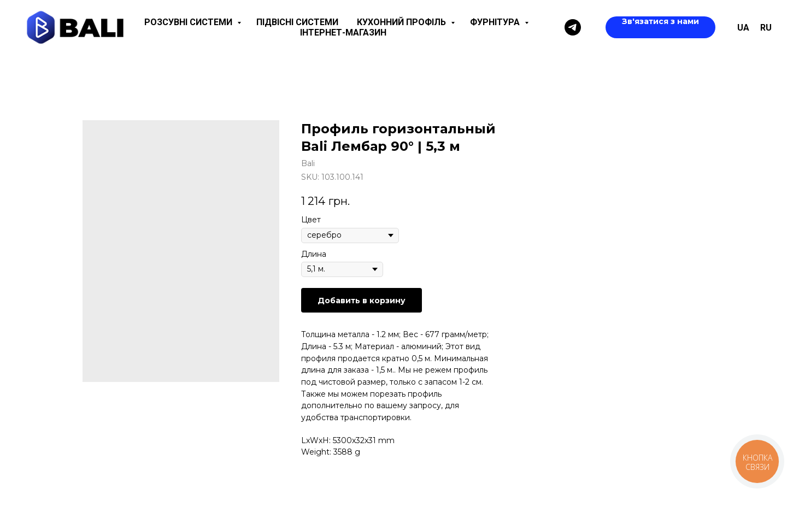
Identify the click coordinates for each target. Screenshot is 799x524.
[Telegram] (573, 27)
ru (766, 27)
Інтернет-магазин (343, 32)
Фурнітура (496, 22)
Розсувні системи (189, 22)
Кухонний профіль (402, 22)
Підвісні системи (297, 22)
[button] (660, 27)
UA (743, 27)
